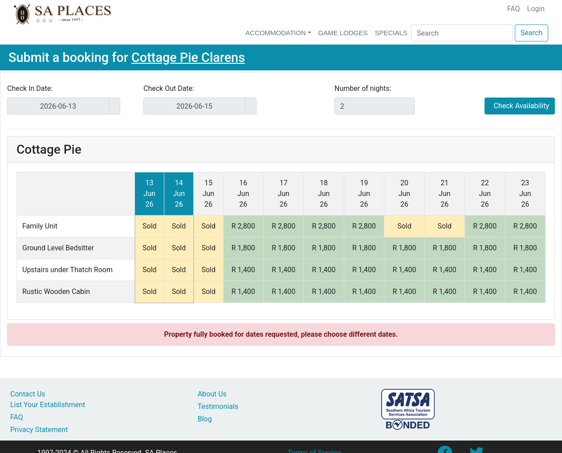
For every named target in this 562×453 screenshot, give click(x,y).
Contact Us (27, 394)
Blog (205, 419)
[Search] (462, 32)
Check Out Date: (168, 88)
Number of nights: (362, 88)
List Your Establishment (47, 404)
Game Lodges (343, 33)
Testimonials (218, 406)
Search (531, 33)
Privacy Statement (39, 429)
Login (536, 8)
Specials (391, 33)
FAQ (513, 8)
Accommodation (275, 33)
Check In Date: (30, 88)
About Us (212, 394)
